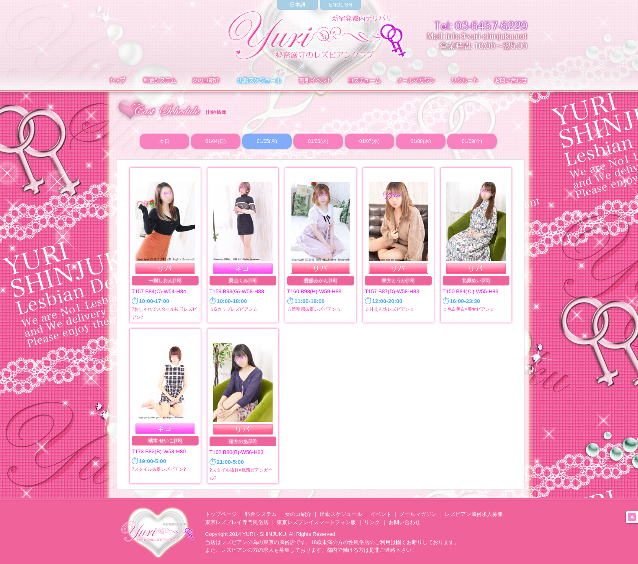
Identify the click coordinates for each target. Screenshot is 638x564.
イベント (314, 81)
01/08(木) (421, 141)
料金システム (159, 81)
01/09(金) (472, 141)
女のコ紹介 (298, 514)
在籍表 (206, 81)
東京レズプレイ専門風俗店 (237, 522)
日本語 (298, 5)
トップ (116, 81)
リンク (372, 522)
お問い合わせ (512, 81)
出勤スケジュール (341, 514)
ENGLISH (340, 5)
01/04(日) (215, 141)
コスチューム (364, 81)
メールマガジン (415, 81)
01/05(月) (267, 141)
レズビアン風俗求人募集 (474, 514)
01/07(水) (369, 141)
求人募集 (463, 81)
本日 (164, 141)
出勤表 (259, 81)
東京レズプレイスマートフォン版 (316, 522)
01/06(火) (318, 141)
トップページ (221, 514)
